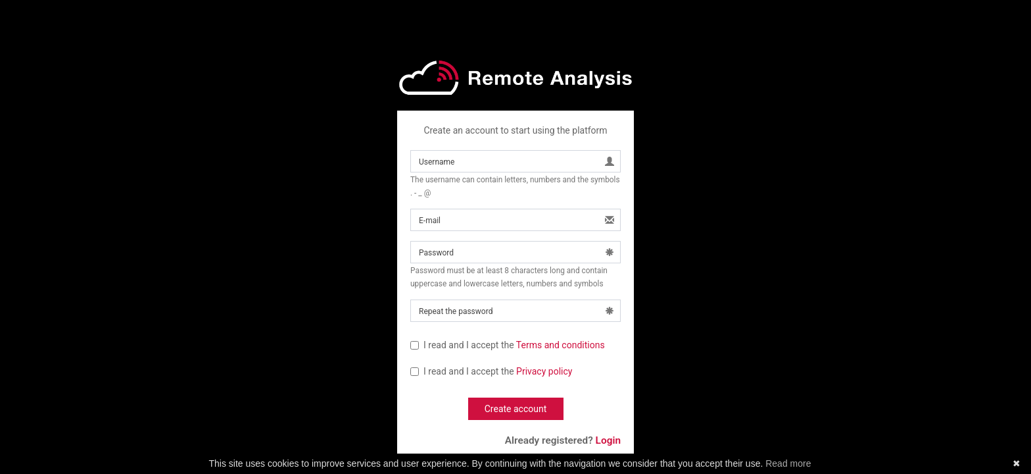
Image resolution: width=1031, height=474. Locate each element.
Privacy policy (544, 371)
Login (608, 440)
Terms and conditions (560, 345)
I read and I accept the (507, 345)
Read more (788, 463)
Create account (516, 409)
